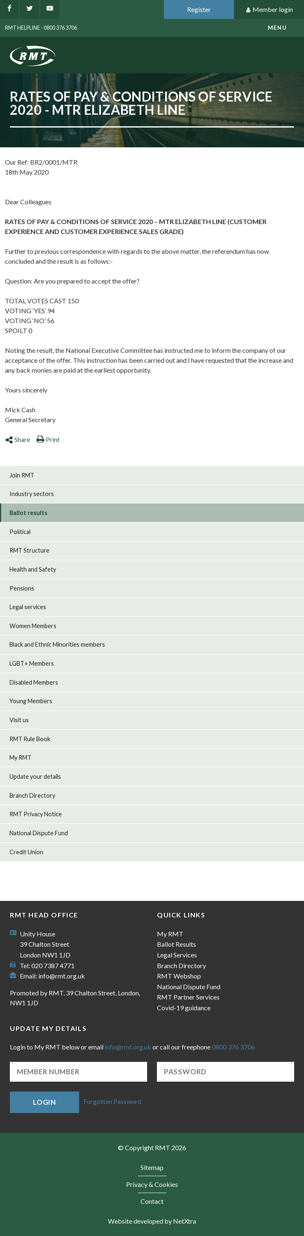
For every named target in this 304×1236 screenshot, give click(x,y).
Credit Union (26, 852)
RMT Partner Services (188, 997)
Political (19, 531)
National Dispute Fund (38, 833)
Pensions (21, 588)
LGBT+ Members (31, 663)
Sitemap (152, 1167)
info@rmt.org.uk (61, 976)
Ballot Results (176, 944)
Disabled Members (33, 682)
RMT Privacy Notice (35, 814)
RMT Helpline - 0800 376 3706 (41, 27)
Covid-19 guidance (183, 1007)
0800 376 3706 (233, 1047)
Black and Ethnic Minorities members (57, 644)
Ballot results (28, 512)
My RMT (20, 757)
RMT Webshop (179, 976)
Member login (269, 9)
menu (277, 27)
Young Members (30, 700)
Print (48, 439)
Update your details (35, 776)
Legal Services (177, 955)
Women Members (32, 625)
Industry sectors (31, 493)
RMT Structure (29, 550)
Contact (152, 1201)
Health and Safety (32, 569)
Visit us (19, 719)
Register (199, 9)
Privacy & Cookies (152, 1184)
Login (44, 1102)
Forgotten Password (112, 1101)
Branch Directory (32, 795)
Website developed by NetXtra (152, 1221)
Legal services (27, 606)
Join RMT (21, 475)
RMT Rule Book (29, 738)
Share (17, 439)
